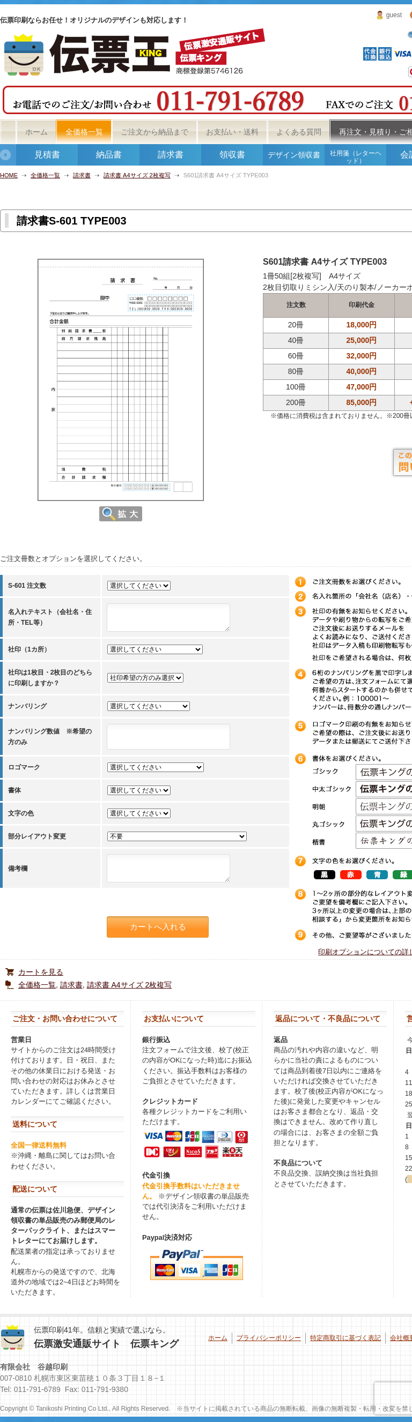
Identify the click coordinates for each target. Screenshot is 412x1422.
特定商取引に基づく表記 (345, 1338)
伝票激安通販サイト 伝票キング (106, 1343)
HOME (9, 175)
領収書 (232, 154)
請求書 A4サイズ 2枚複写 (137, 175)
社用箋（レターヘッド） (355, 156)
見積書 (47, 154)
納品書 (109, 154)
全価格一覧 (84, 132)
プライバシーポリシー (269, 1338)
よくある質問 (298, 132)
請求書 (170, 154)
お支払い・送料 (232, 132)
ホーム (36, 132)
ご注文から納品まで (154, 132)
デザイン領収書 (294, 155)
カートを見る (40, 972)
